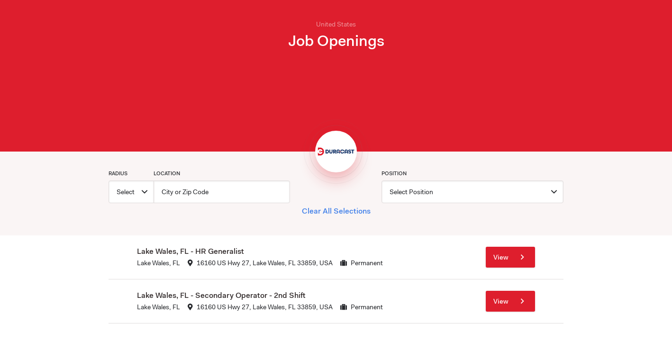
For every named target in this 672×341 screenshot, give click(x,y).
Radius (118, 173)
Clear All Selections (336, 210)
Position (394, 173)
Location (167, 173)
